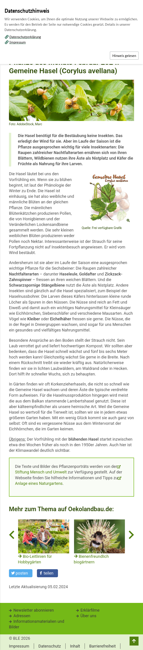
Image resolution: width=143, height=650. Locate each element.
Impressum (17, 42)
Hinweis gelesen (124, 55)
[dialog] (71, 325)
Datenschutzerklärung (25, 36)
